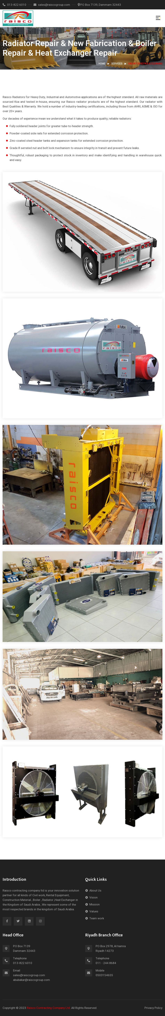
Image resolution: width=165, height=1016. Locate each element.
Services (116, 64)
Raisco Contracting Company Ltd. (49, 1008)
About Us (95, 890)
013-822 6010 (14, 5)
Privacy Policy (153, 1008)
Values (93, 911)
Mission (94, 904)
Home (102, 64)
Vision (93, 897)
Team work (96, 918)
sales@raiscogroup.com (52, 5)
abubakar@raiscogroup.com (31, 980)
